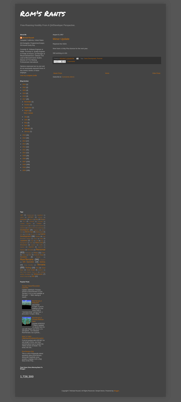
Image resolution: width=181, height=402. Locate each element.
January (27, 131)
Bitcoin (31, 219)
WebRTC (40, 270)
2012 (24, 147)
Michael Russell (28, 38)
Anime (22, 217)
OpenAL (22, 247)
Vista (37, 268)
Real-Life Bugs (38, 255)
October (27, 105)
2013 (24, 144)
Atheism (40, 217)
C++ (24, 221)
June (26, 120)
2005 (24, 167)
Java (41, 238)
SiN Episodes (28, 262)
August (26, 110)
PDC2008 (30, 250)
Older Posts (156, 73)
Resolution (23, 257)
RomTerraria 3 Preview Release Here (38, 319)
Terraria (41, 264)
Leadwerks (23, 241)
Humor (35, 238)
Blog (36, 219)
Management (23, 242)
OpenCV (31, 247)
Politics (24, 255)
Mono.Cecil (39, 243)
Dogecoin (36, 230)
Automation (23, 219)
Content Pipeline (25, 223)
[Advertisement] (106, 68)
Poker (43, 252)
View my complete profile (28, 75)
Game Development (90, 58)
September (28, 108)
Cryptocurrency (24, 225)
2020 (24, 90)
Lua (37, 240)
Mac (42, 240)
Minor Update (61, 39)
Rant (30, 255)
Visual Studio (31, 270)
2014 (24, 141)
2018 (24, 96)
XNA (33, 276)
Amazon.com (30, 215)
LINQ (32, 240)
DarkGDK (22, 227)
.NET (21, 215)
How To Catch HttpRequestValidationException (32, 337)
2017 (24, 99)
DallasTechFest (39, 225)
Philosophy (28, 252)
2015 (24, 138)
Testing (28, 268)
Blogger (43, 219)
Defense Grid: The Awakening (35, 227)
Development (24, 230)
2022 (24, 87)
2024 (24, 84)
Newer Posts (57, 73)
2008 (24, 158)
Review (38, 257)
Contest (39, 223)
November (28, 102)
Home (107, 73)
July (25, 117)
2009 (24, 156)
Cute (31, 225)
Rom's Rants (42, 13)
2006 (24, 164)
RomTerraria (26, 259)
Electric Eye (29, 232)
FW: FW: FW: (34, 234)
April (26, 125)
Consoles (40, 221)
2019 (24, 93)
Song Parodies (28, 265)
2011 (24, 150)
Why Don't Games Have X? (28, 272)
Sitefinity (42, 262)
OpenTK (40, 247)
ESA (21, 234)
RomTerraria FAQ (28, 351)
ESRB (26, 234)
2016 (24, 135)
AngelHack (40, 215)
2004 (24, 170)
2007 (24, 161)
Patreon (22, 250)
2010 (24, 153)
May (26, 123)
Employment (39, 232)
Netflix (41, 245)
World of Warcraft (24, 276)
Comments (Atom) (68, 77)
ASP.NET (30, 217)
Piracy (36, 253)
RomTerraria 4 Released (37, 302)
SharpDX (42, 259)
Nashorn (33, 245)
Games (37, 236)
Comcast (31, 221)
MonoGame (23, 245)
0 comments (71, 61)
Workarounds (38, 274)
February (27, 128)
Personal (99, 58)
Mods (31, 242)
